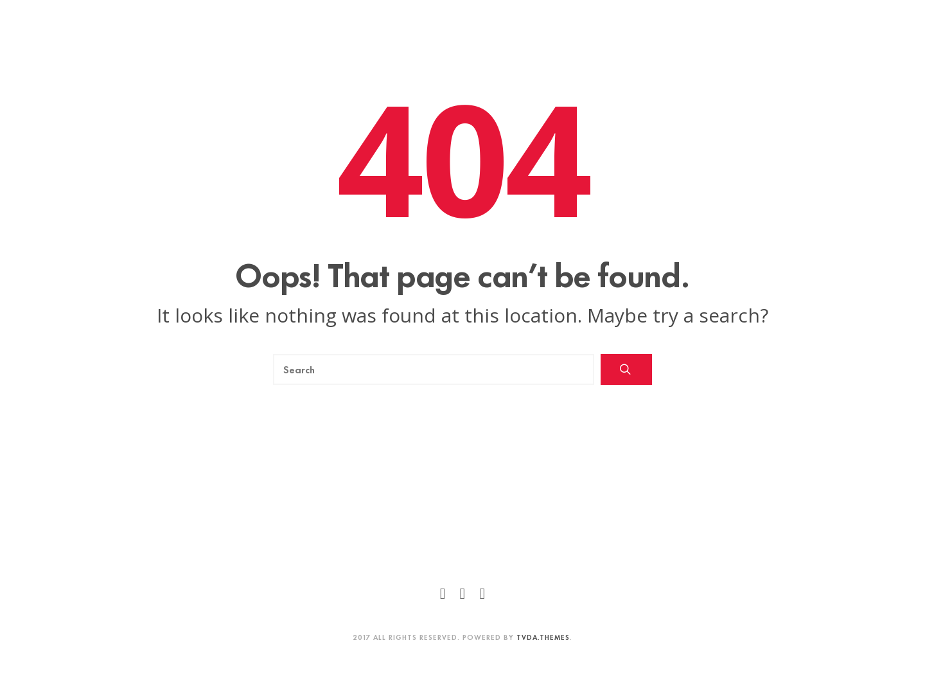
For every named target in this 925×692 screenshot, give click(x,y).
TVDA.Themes (543, 637)
